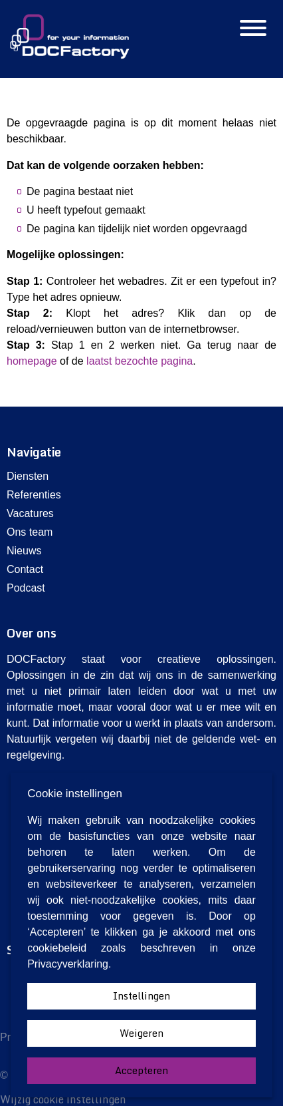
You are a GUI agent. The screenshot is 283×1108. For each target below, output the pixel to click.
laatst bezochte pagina (139, 361)
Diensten (27, 476)
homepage (32, 361)
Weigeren (141, 1033)
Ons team (29, 532)
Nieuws (24, 550)
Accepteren (141, 1070)
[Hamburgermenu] (253, 29)
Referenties (34, 494)
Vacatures (30, 513)
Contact (25, 569)
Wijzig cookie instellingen (63, 1099)
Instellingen (141, 996)
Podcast (26, 588)
